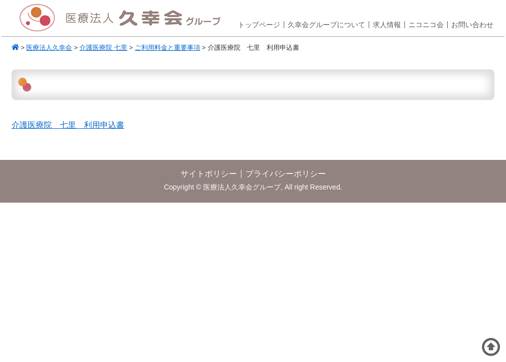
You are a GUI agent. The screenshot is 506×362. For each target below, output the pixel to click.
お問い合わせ (472, 25)
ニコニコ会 (426, 25)
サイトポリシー (209, 173)
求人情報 (387, 25)
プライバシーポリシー (285, 173)
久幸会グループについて (326, 25)
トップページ (259, 25)
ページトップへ (491, 347)
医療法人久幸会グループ (124, 18)
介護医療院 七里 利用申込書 (68, 125)
